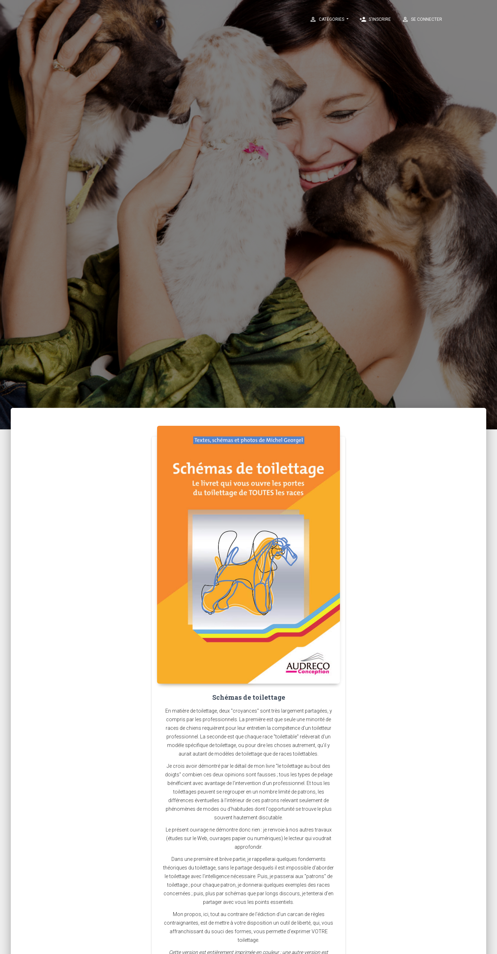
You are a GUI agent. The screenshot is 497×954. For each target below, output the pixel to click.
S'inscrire (375, 19)
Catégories (327, 19)
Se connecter (422, 19)
